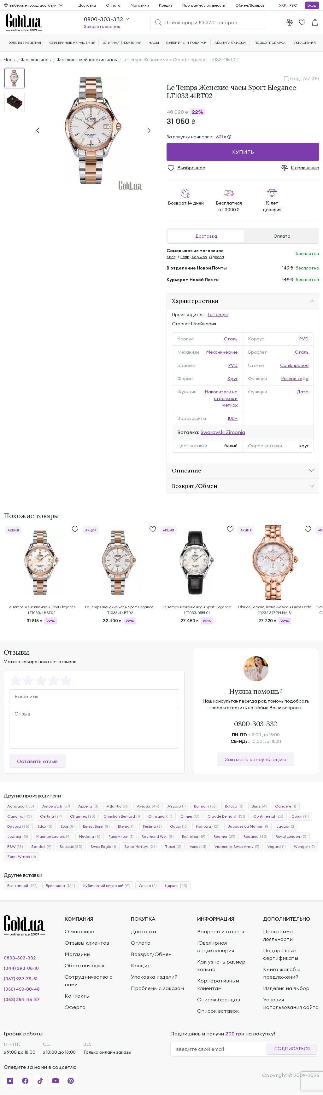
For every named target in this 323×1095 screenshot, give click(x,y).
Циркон (176, 886)
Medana (89, 836)
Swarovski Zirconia (223, 432)
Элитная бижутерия (122, 43)
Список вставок (218, 1011)
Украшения (304, 43)
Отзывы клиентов (87, 943)
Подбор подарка (270, 43)
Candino (19, 816)
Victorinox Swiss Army (236, 846)
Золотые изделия (25, 43)
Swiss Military (140, 846)
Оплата (282, 236)
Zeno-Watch (21, 857)
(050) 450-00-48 (22, 989)
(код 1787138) (304, 78)
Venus (198, 846)
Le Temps (218, 314)
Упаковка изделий (154, 977)
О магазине (79, 931)
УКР (282, 5)
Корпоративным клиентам (218, 984)
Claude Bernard (226, 816)
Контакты (77, 996)
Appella (88, 806)
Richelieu (193, 836)
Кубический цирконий (107, 886)
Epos (68, 826)
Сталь (231, 339)
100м (233, 418)
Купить (243, 152)
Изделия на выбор (286, 988)
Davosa (18, 826)
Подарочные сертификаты (280, 954)
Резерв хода (294, 378)
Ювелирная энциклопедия (215, 946)
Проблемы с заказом (157, 988)
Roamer (224, 836)
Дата (302, 392)
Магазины (77, 954)
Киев (171, 256)
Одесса (216, 256)
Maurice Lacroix (53, 836)
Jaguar (286, 826)
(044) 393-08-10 (21, 968)
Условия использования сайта (291, 1003)
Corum (300, 816)
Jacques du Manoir (248, 826)
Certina (51, 816)
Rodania (255, 836)
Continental (268, 816)
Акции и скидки (230, 43)
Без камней (22, 886)
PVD (303, 339)
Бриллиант (60, 886)
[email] (221, 1049)
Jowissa (17, 836)
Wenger (304, 846)
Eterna (126, 826)
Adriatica (20, 806)
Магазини (140, 5)
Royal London (291, 836)
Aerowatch (56, 806)
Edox (45, 826)
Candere (285, 806)
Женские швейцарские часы (87, 59)
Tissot (173, 846)
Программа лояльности (203, 5)
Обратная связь (85, 965)
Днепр (183, 256)
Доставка (206, 236)
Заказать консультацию (255, 759)
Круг (232, 378)
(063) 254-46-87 (22, 999)
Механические (222, 352)
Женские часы (36, 59)
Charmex (82, 816)
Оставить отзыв (37, 761)
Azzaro (176, 806)
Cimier (189, 816)
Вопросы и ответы (220, 931)
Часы (9, 59)
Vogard (276, 846)
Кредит (165, 5)
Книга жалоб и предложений (281, 973)
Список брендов (218, 999)
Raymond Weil (158, 836)
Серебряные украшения (73, 43)
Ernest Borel (96, 826)
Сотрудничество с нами (89, 981)
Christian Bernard (121, 816)
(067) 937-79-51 (21, 979)
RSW (15, 846)
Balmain (205, 806)
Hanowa (208, 826)
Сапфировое (294, 365)
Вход (312, 5)
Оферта (75, 1007)
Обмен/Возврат (249, 5)
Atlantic (118, 806)
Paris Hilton (121, 836)
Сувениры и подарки (186, 43)
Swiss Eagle (103, 846)
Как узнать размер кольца (221, 965)
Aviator (148, 806)
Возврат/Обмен (151, 954)
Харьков (199, 256)
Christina (160, 816)
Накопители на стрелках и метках (221, 398)
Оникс (148, 886)
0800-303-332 (255, 723)
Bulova (234, 806)
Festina (152, 826)
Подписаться (292, 1049)
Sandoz (41, 846)
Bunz (259, 806)
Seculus (71, 846)
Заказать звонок (102, 26)
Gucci (179, 826)
